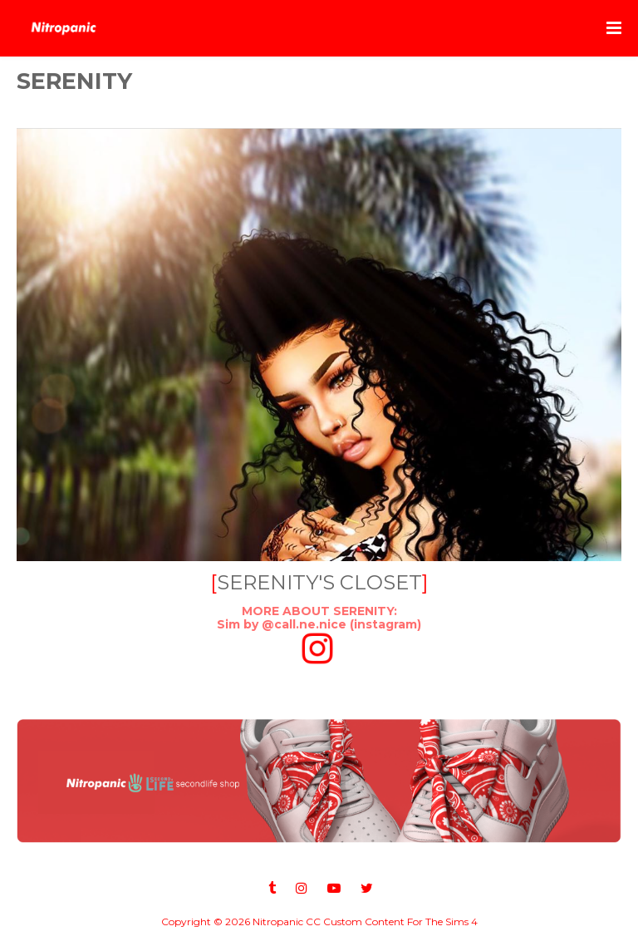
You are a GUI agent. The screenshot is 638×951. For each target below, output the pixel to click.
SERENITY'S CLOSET (319, 582)
